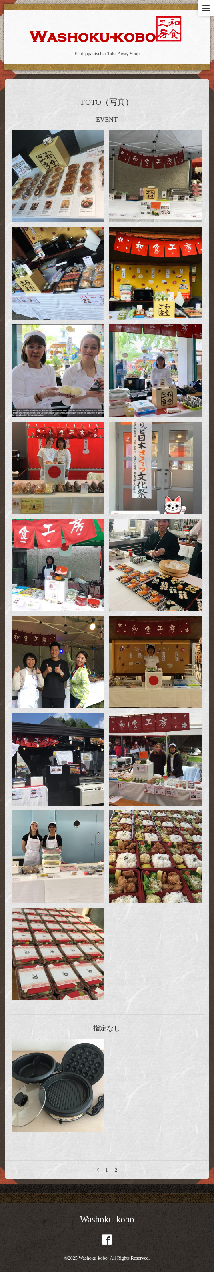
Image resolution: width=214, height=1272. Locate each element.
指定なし (106, 1028)
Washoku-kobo (107, 1219)
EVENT (107, 119)
